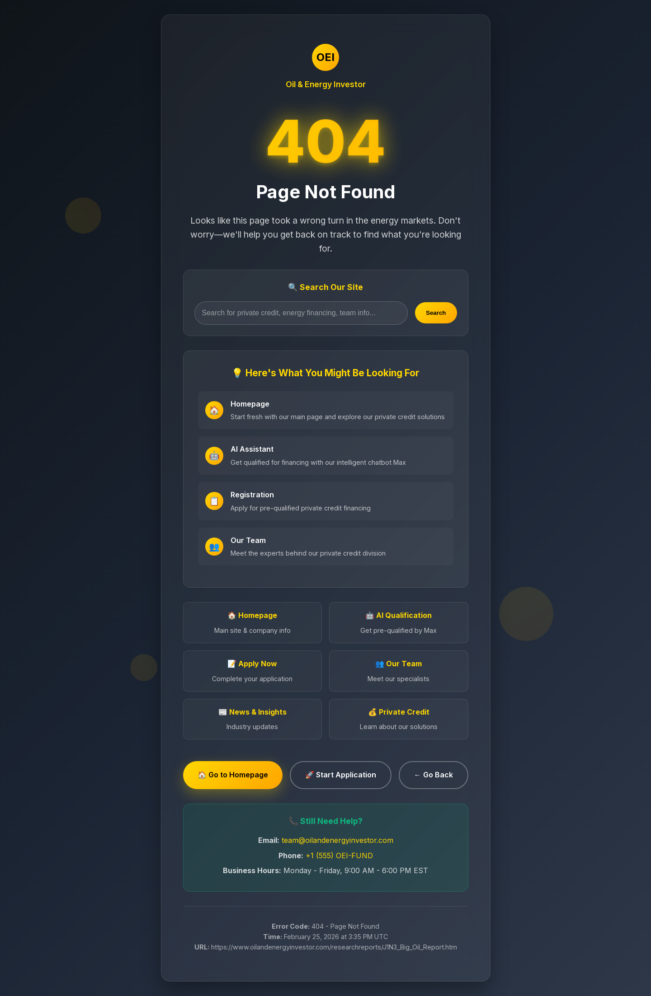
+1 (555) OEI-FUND (339, 855)
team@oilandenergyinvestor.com (337, 840)
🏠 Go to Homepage (233, 774)
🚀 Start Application (340, 774)
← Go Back (433, 774)
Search (436, 312)
